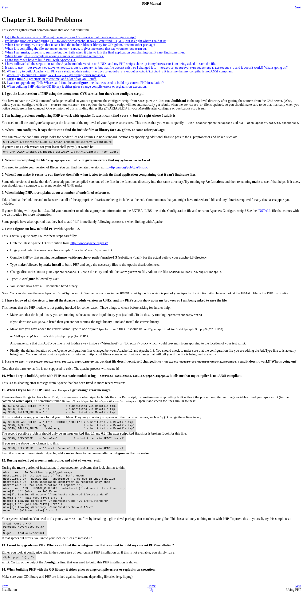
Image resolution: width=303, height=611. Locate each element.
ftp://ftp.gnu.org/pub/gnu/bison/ (126, 168)
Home (151, 603)
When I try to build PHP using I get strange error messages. (56, 75)
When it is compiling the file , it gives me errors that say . (76, 48)
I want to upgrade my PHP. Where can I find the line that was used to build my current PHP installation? (85, 82)
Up (151, 607)
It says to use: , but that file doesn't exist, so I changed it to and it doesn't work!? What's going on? (146, 67)
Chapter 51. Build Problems (42, 19)
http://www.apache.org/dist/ (89, 244)
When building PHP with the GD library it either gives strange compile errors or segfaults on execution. (77, 86)
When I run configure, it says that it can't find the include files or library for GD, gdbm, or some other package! (80, 45)
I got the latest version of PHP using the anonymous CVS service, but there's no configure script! (70, 37)
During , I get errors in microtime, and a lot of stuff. (52, 79)
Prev (5, 7)
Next (298, 7)
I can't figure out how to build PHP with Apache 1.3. (40, 60)
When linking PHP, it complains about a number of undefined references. (54, 56)
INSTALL (264, 212)
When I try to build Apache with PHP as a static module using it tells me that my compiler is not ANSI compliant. (120, 71)
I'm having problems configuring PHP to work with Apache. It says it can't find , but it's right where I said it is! (85, 41)
